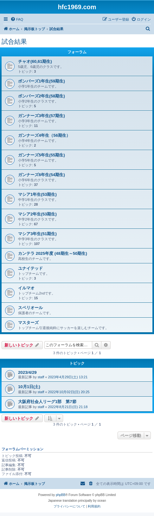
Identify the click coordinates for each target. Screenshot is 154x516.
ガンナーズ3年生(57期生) (41, 115)
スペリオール (30, 307)
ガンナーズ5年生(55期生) (41, 155)
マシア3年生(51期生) (37, 233)
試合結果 (14, 41)
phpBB (60, 495)
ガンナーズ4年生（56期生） (44, 135)
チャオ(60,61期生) (35, 61)
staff (41, 377)
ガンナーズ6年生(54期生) (41, 174)
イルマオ (26, 288)
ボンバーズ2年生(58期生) (41, 96)
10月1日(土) (29, 386)
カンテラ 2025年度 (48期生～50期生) (52, 253)
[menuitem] (16, 19)
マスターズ (28, 322)
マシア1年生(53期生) (37, 194)
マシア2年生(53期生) (37, 214)
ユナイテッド (30, 268)
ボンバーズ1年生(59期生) (41, 81)
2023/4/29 (27, 372)
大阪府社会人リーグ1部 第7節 (47, 401)
